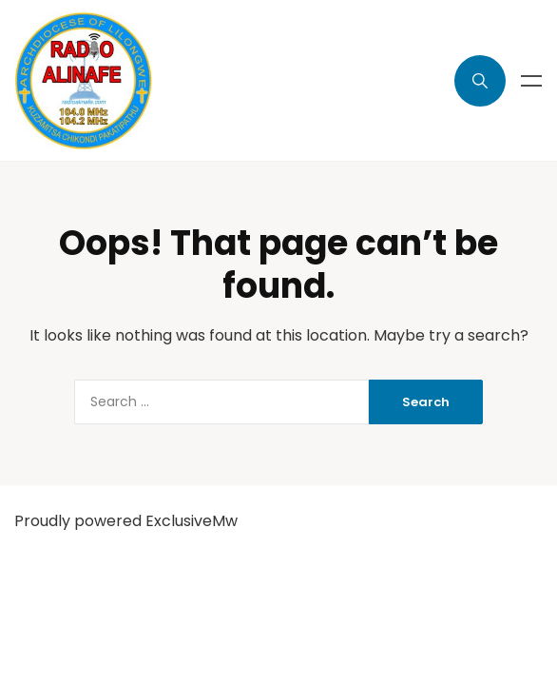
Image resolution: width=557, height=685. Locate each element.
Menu (531, 81)
